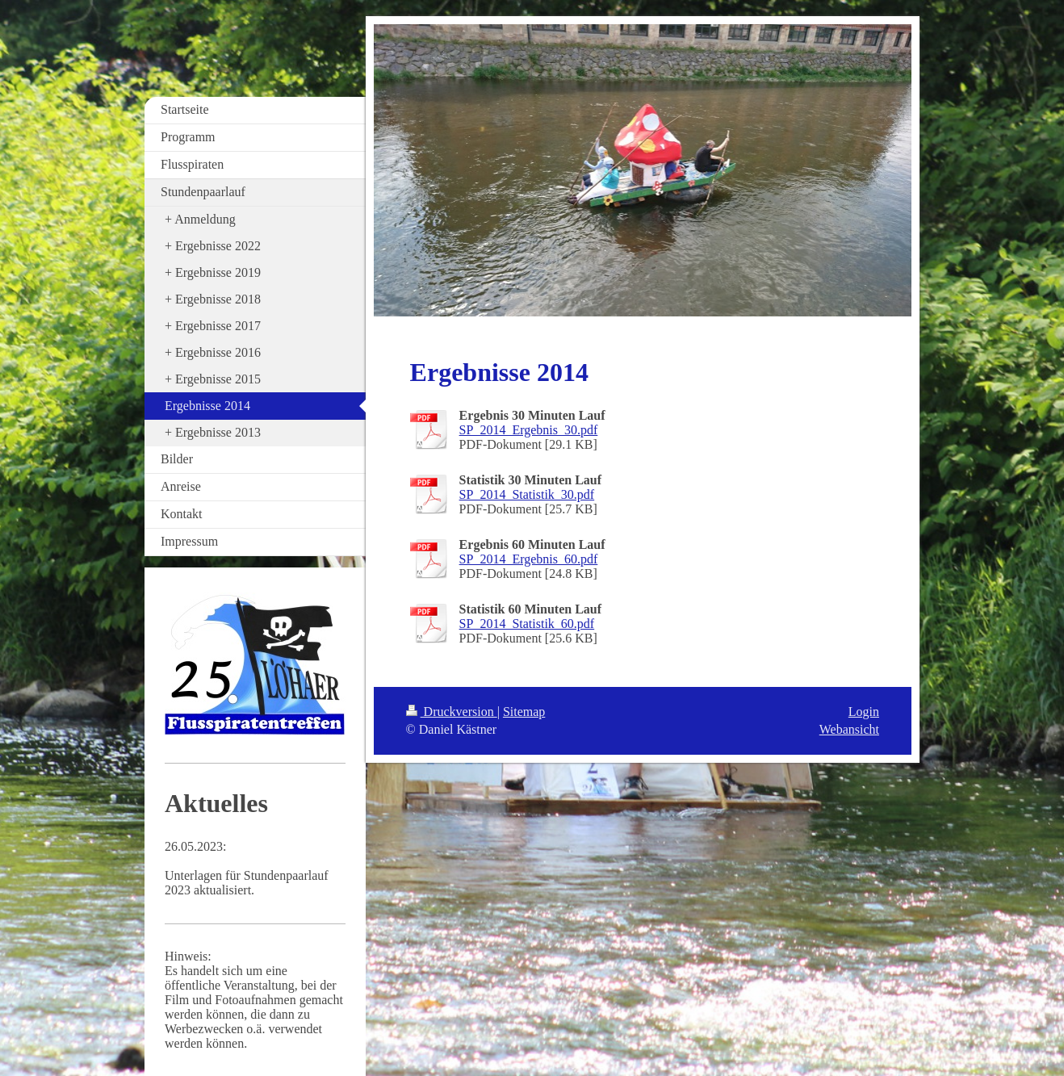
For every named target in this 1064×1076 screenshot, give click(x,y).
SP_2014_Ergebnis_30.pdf (528, 430)
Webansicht (849, 729)
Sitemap (524, 711)
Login (863, 711)
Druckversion (451, 711)
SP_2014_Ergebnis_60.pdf (528, 559)
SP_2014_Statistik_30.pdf (527, 494)
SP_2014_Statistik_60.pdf (527, 623)
